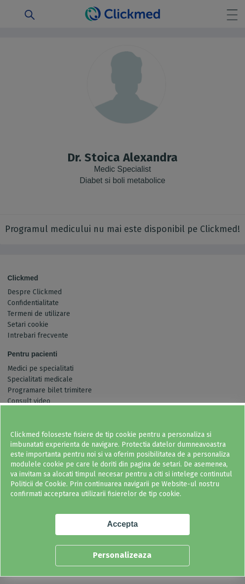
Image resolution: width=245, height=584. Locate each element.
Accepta (122, 524)
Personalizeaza (122, 555)
